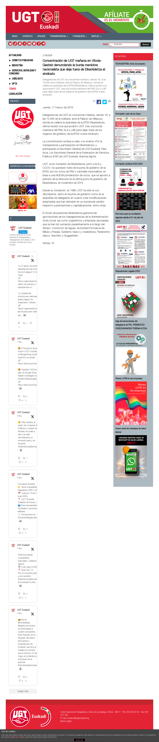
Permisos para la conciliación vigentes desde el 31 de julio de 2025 (129, 217)
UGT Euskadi (23, 256)
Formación (80, 37)
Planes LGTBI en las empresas (128, 379)
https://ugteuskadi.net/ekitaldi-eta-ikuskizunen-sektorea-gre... (31, 312)
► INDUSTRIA (16, 65)
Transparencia (59, 37)
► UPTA (13, 84)
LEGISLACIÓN (15, 94)
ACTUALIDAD (15, 55)
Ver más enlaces (22, 156)
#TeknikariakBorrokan (28, 665)
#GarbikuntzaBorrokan (28, 447)
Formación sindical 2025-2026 (129, 164)
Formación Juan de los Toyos (128, 114)
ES (104, 45)
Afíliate (41, 37)
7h (32, 256)
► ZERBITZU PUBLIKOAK (21, 60)
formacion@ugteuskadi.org (30, 518)
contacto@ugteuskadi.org (78, 718)
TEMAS (12, 89)
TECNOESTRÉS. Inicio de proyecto (130, 64)
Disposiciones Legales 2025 (127, 271)
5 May (19, 548)
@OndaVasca (24, 623)
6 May (19, 416)
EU (107, 45)
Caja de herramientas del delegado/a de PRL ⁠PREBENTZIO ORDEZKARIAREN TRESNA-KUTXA (131, 325)
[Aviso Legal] (65, 721)
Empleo (96, 37)
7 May (19, 342)
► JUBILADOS (16, 79)
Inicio (14, 37)
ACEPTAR (79, 740)
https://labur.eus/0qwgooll (29, 385)
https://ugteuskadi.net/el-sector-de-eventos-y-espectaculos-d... (29, 284)
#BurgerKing (25, 355)
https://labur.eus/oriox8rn (29, 364)
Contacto (27, 37)
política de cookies (17, 737)
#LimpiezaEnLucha (26, 582)
